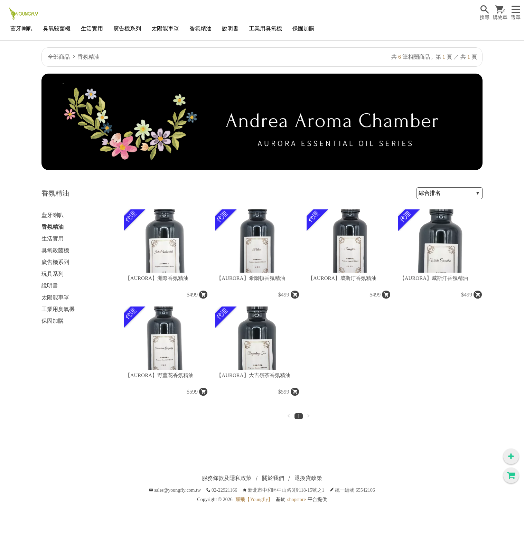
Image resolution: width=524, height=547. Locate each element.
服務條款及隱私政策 (227, 478)
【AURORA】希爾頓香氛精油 (250, 278)
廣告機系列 (127, 28)
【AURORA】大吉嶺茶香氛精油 (253, 375)
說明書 (230, 28)
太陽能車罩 (165, 28)
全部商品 (59, 57)
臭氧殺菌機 (57, 28)
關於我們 (273, 478)
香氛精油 (200, 28)
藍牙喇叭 (21, 28)
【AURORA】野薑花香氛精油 (159, 375)
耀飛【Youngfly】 (254, 499)
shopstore (296, 499)
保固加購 (303, 28)
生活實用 (92, 28)
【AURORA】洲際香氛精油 (156, 278)
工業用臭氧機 (265, 28)
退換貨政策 (308, 478)
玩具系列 (52, 274)
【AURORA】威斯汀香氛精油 (342, 278)
